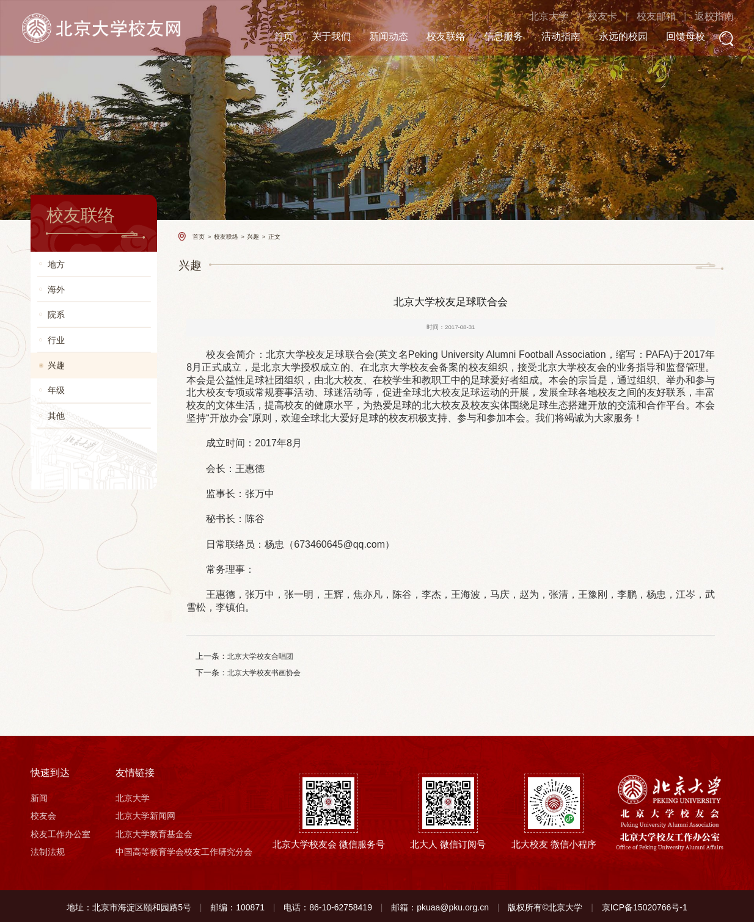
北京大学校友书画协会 (261, 671)
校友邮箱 (645, 17)
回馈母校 (675, 37)
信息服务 (493, 37)
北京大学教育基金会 (153, 832)
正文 (274, 236)
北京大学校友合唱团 (257, 656)
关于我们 (320, 37)
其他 (56, 415)
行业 (56, 339)
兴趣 (56, 365)
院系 (56, 314)
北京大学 (538, 17)
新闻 (39, 795)
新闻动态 (378, 37)
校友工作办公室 (60, 832)
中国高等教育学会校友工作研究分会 (183, 849)
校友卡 (592, 17)
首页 (273, 37)
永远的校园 (612, 37)
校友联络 (435, 37)
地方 (56, 264)
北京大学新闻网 (145, 814)
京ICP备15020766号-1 (644, 905)
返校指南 (703, 17)
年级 (56, 390)
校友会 (43, 814)
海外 (56, 289)
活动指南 (550, 37)
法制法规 (48, 849)
